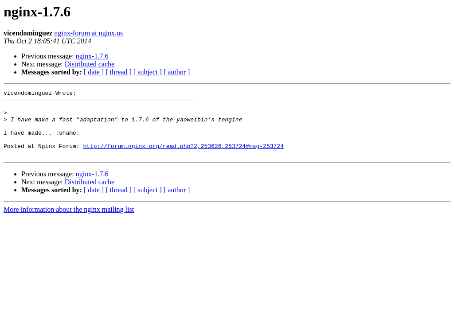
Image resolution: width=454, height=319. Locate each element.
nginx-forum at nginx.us (88, 33)
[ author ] (177, 72)
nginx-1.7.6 (92, 56)
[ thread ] (119, 72)
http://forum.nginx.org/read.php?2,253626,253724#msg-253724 (183, 158)
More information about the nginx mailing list (69, 222)
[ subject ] (147, 72)
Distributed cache (89, 64)
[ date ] (94, 72)
